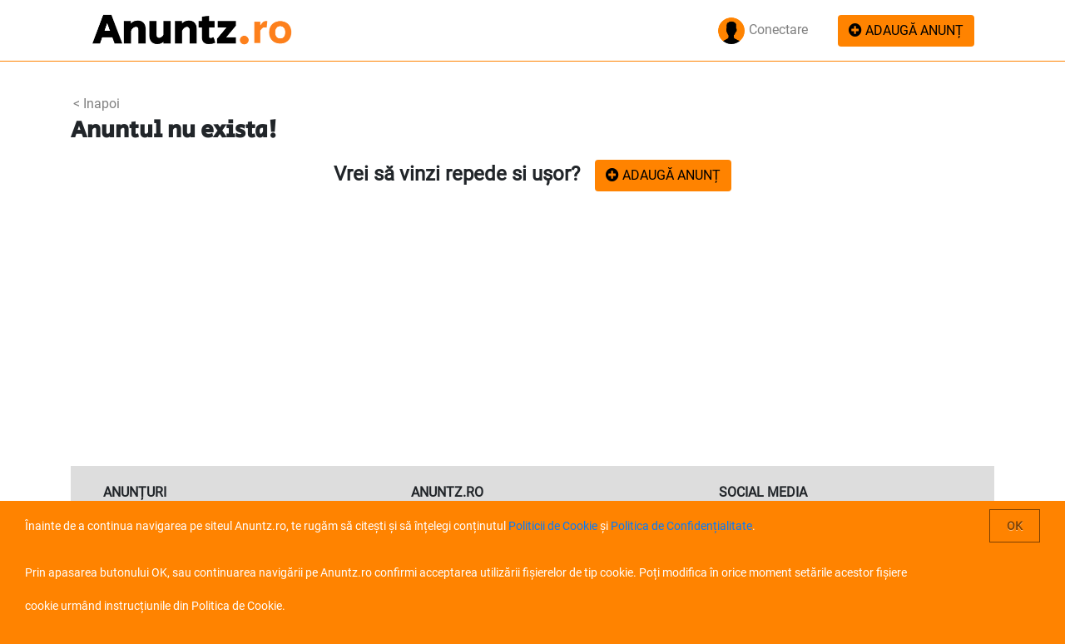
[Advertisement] (532, 341)
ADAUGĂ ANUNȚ (906, 30)
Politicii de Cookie (552, 526)
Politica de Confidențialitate (681, 526)
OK (1015, 526)
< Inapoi (96, 103)
